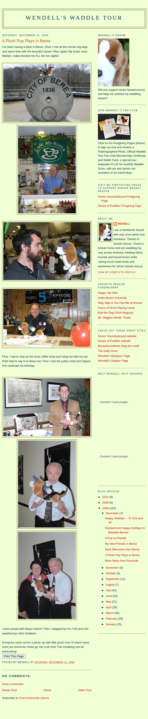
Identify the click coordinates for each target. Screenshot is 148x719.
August (110, 584)
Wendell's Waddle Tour (74, 18)
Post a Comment (12, 684)
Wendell (124, 224)
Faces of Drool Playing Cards (116, 307)
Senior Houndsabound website (117, 336)
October (111, 573)
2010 (105, 497)
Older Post (84, 690)
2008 (105, 508)
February (112, 618)
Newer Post (9, 690)
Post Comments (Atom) (34, 698)
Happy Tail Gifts (108, 292)
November (113, 567)
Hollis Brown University (112, 297)
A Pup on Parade (115, 538)
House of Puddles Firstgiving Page (119, 205)
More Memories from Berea (122, 549)
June (109, 596)
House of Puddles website (114, 341)
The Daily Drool (108, 351)
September (113, 579)
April (109, 607)
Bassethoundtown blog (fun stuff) (118, 346)
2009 (105, 502)
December (113, 513)
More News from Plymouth (121, 560)
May (109, 601)
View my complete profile (117, 272)
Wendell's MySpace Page (114, 356)
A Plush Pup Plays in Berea (26, 41)
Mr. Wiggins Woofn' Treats (114, 317)
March (110, 613)
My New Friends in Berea (121, 543)
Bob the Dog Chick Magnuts (115, 312)
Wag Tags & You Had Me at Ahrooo (120, 302)
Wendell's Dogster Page (113, 360)
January (111, 624)
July (109, 590)
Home (47, 690)
